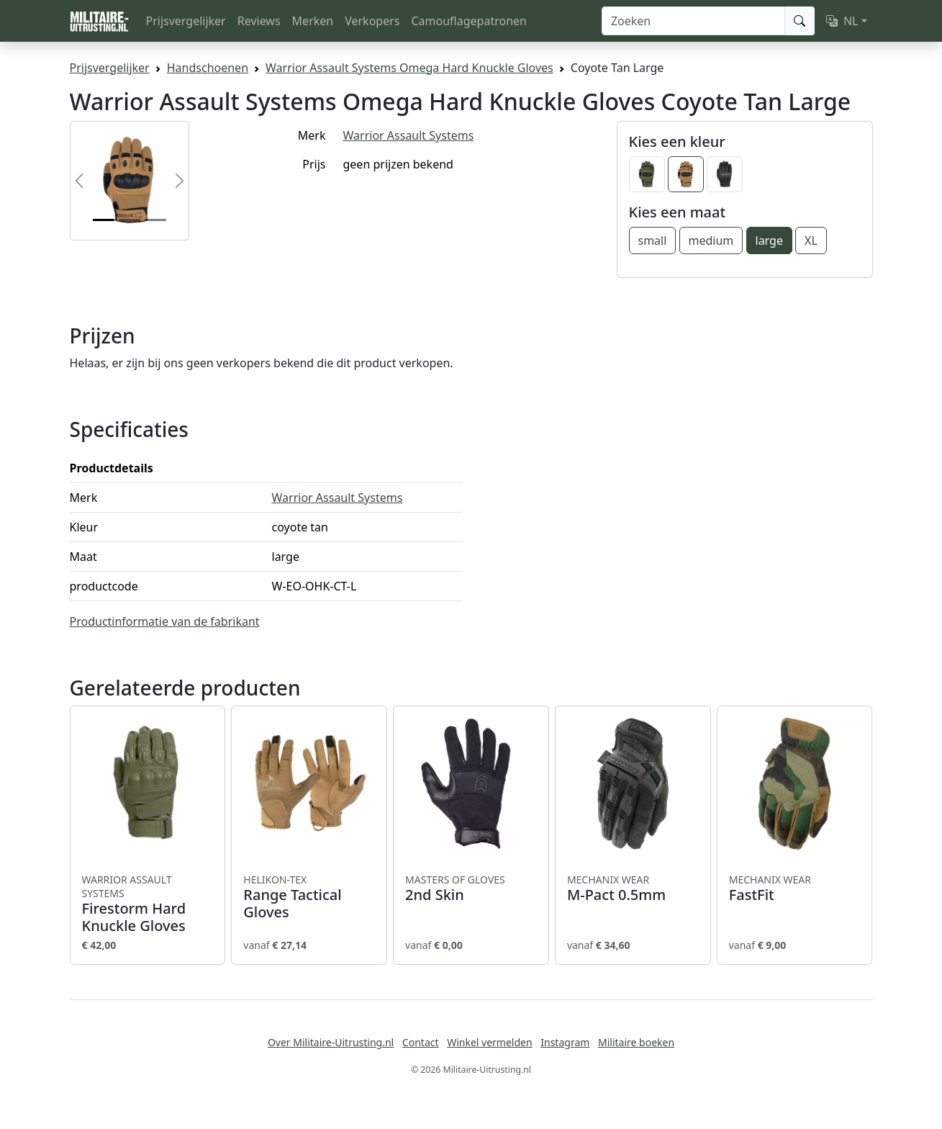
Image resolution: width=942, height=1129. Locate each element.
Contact (420, 1042)
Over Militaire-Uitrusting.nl (331, 1042)
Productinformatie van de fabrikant (165, 621)
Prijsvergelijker (186, 21)
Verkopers (372, 21)
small (652, 240)
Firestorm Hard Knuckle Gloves (148, 904)
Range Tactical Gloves (309, 897)
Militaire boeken (636, 1042)
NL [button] (842, 21)
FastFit (795, 888)
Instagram (564, 1042)
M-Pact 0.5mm (633, 888)
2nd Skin (471, 888)
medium (711, 240)
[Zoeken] (693, 20)
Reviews (259, 21)
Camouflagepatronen (468, 21)
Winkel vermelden (489, 1042)
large (769, 240)
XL (811, 240)
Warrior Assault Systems (408, 135)
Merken (313, 21)
